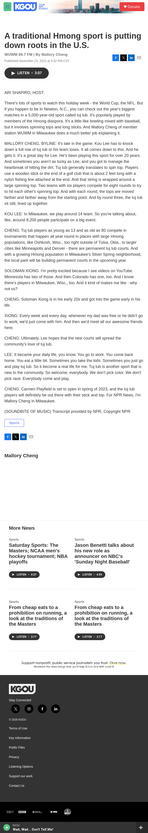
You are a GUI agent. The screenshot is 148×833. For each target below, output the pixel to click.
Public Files (17, 747)
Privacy (14, 757)
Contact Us (16, 785)
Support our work (21, 776)
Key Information (20, 738)
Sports (14, 423)
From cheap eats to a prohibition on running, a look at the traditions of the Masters (38, 616)
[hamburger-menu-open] (7, 6)
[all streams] (142, 827)
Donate (134, 7)
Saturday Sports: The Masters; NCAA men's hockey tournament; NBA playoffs (38, 553)
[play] (7, 827)
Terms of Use (18, 728)
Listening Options (21, 766)
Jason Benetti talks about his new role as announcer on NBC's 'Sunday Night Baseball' (104, 553)
